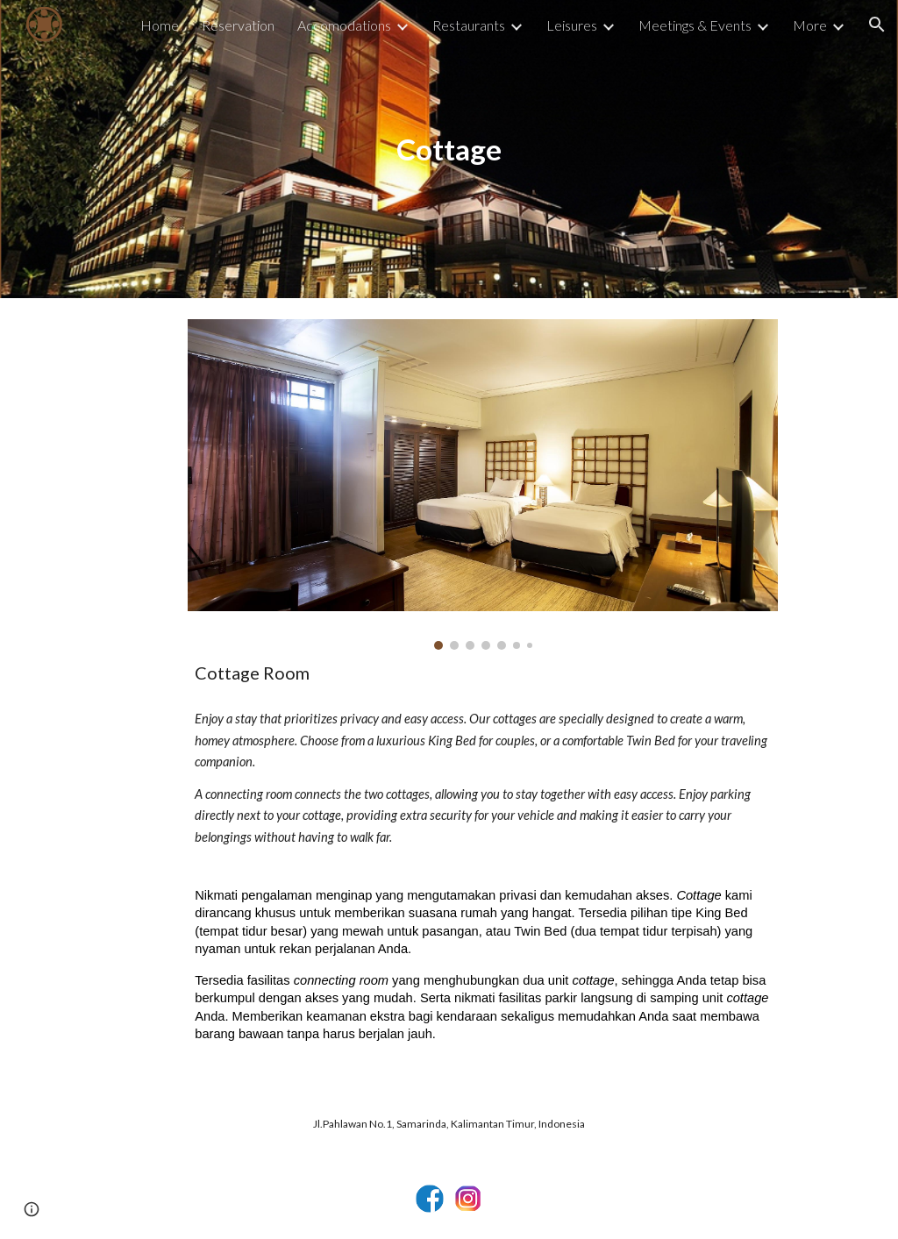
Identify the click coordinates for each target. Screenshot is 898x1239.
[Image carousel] (483, 484)
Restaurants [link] (468, 25)
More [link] (810, 25)
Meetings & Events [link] (695, 25)
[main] (448, 149)
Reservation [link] (238, 25)
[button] (877, 25)
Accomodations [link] (344, 25)
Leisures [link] (571, 25)
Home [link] (159, 25)
